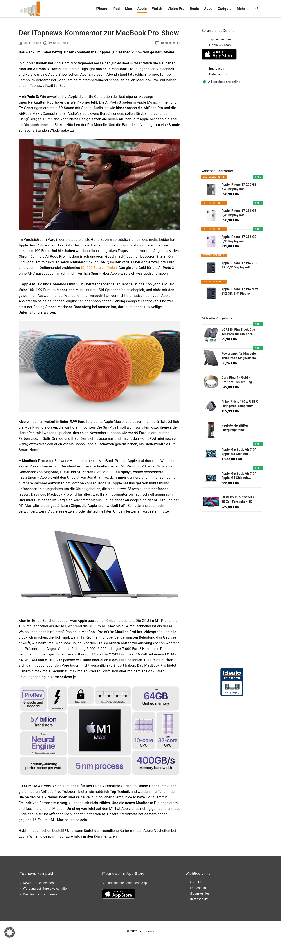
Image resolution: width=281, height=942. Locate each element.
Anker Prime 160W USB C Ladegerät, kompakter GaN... (240, 404)
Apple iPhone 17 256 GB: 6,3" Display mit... (240, 187)
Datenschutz (218, 74)
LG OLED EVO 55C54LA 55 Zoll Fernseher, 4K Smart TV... (238, 500)
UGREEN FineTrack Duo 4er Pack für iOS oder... (238, 332)
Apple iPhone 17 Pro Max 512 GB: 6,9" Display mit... (240, 291)
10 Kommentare (170, 42)
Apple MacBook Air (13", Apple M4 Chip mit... (239, 476)
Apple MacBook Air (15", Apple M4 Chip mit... (239, 452)
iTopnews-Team (220, 45)
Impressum (217, 68)
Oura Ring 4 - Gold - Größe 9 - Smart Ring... (238, 380)
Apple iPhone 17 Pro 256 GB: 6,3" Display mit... (239, 265)
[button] (9, 932)
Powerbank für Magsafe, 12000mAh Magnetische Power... (239, 356)
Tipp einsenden (220, 39)
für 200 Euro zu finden (99, 268)
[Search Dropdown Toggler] (257, 8)
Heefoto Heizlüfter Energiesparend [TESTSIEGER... (235, 428)
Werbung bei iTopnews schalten (45, 888)
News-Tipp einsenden (38, 883)
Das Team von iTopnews (40, 894)
